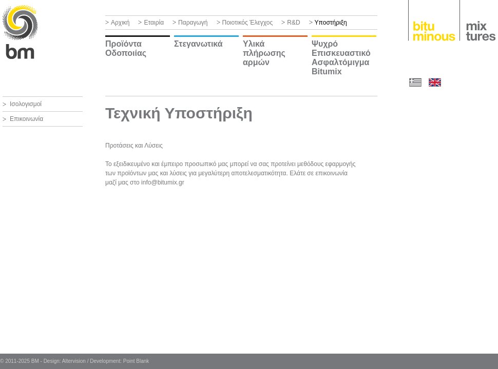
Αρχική (120, 22)
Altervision (74, 361)
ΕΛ (415, 82)
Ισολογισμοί (26, 104)
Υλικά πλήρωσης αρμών (264, 53)
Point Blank (136, 361)
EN (435, 82)
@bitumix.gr (167, 182)
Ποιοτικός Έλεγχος (247, 22)
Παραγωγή (192, 22)
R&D (293, 22)
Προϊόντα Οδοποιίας (125, 48)
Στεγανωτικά (198, 43)
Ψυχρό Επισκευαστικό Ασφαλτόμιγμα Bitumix (341, 57)
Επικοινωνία (26, 118)
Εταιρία (154, 22)
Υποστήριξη (331, 22)
